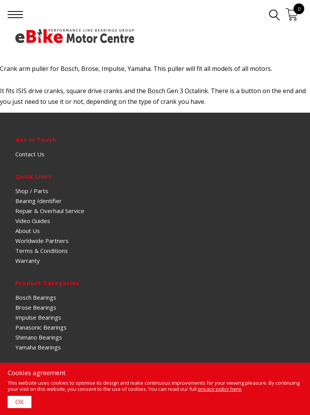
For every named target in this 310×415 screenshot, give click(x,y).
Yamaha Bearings (38, 347)
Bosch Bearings (35, 297)
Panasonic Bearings (41, 327)
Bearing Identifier (38, 201)
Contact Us (29, 154)
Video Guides (32, 221)
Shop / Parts (31, 191)
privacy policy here (219, 388)
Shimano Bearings (38, 337)
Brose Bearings (35, 307)
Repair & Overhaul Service (49, 211)
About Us (27, 231)
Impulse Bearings (38, 317)
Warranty (27, 260)
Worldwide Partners (42, 240)
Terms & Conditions (41, 250)
